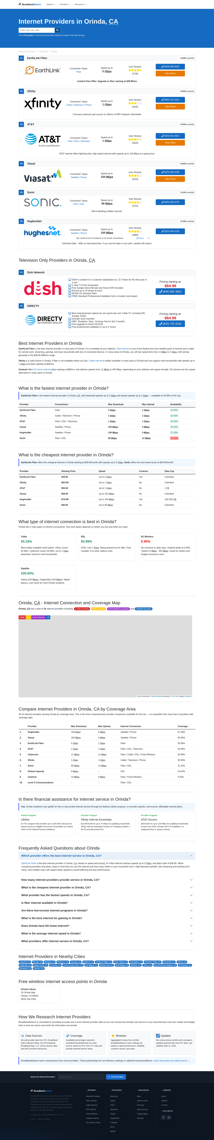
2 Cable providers (82, 609)
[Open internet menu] (51, 4)
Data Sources (142, 1109)
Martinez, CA (136, 965)
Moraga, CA (37, 962)
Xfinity (23, 416)
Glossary (140, 1105)
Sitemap (140, 1118)
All (48, 617)
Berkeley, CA (50, 962)
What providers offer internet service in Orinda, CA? (55, 941)
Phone (88, 105)
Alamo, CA (147, 965)
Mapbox (188, 696)
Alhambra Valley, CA (153, 962)
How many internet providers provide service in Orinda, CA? (60, 879)
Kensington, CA (136, 962)
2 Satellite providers (143, 609)
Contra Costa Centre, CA (73, 965)
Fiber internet (123, 349)
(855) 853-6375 (170, 202)
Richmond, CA (25, 968)
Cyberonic (33, 754)
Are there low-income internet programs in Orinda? (54, 910)
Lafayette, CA (25, 962)
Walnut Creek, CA (40, 965)
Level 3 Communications (41, 782)
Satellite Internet (92, 1118)
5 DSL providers (98, 609)
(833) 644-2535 (170, 231)
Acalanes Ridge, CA (103, 962)
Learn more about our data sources (170, 1061)
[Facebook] (163, 1117)
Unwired (32, 777)
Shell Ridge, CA (122, 965)
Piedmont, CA (62, 962)
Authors (164, 1101)
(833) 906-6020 (170, 66)
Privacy (33, 1119)
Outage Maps (142, 1114)
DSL (77, 141)
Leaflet (139, 696)
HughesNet (25, 432)
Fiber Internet (91, 1101)
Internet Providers (93, 1096)
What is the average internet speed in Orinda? (51, 933)
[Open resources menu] (81, 4)
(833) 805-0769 (170, 172)
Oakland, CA (88, 962)
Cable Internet (91, 1105)
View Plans (170, 73)
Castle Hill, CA (25, 965)
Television (78, 105)
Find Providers (116, 1077)
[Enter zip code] (81, 1077)
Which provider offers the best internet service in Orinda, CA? (61, 855)
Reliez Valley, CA (120, 962)
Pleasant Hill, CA (106, 965)
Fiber (78, 72)
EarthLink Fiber (28, 410)
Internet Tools (142, 1101)
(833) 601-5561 (170, 136)
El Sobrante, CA (185, 965)
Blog (139, 1096)
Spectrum (114, 1109)
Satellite (75, 177)
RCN (112, 1127)
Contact (164, 1105)
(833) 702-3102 (170, 323)
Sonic (23, 438)
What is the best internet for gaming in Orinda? (51, 918)
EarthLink (114, 1096)
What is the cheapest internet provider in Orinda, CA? (56, 887)
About (163, 1096)
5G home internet (42, 369)
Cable (69, 105)
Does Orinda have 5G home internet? (45, 925)
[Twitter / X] (169, 1117)
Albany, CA (182, 962)
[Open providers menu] (65, 4)
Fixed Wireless (38, 617)
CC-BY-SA (174, 696)
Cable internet (95, 361)
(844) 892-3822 (170, 291)
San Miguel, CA (91, 965)
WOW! (112, 1131)
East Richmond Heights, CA (165, 965)
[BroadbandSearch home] (30, 4)
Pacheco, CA (39, 968)
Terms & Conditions (44, 1119)
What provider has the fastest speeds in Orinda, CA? (55, 895)
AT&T (22, 421)
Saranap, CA (76, 962)
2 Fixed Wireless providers (118, 609)
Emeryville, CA (169, 962)
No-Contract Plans (93, 1123)
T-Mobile (113, 1123)
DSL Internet (91, 1109)
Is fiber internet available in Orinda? (44, 902)
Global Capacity (36, 771)
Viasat (23, 427)
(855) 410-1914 (170, 100)
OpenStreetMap (156, 696)
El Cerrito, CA (55, 965)
